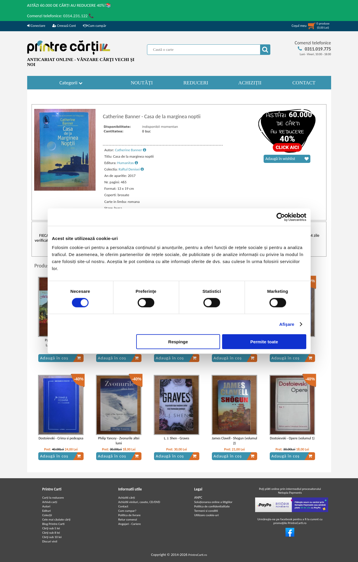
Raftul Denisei (131, 169)
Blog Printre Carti (53, 524)
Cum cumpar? (127, 511)
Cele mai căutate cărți (56, 519)
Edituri (46, 511)
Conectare (36, 26)
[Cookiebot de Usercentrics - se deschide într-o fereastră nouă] (280, 217)
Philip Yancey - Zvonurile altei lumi (119, 440)
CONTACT (304, 83)
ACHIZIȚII (249, 83)
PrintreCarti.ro (197, 555)
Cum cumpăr (94, 26)
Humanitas (127, 163)
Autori (46, 506)
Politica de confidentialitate (212, 506)
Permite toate (264, 341)
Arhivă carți (49, 502)
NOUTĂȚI (142, 83)
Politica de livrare (129, 515)
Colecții (47, 515)
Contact (123, 506)
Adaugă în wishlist (287, 159)
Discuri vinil (49, 541)
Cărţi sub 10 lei (52, 537)
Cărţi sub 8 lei (51, 533)
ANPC (198, 497)
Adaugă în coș (60, 358)
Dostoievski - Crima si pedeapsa (61, 438)
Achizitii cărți (126, 498)
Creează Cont (64, 26)
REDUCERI (196, 83)
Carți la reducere (53, 498)
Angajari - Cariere (129, 524)
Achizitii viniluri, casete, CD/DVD (139, 502)
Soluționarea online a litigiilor (213, 502)
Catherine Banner (130, 150)
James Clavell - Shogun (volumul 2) (234, 440)
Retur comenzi (127, 519)
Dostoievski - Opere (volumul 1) (292, 438)
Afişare (287, 323)
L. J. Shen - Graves (176, 438)
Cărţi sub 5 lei (51, 528)
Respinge (178, 341)
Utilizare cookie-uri (206, 515)
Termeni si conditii (206, 511)
